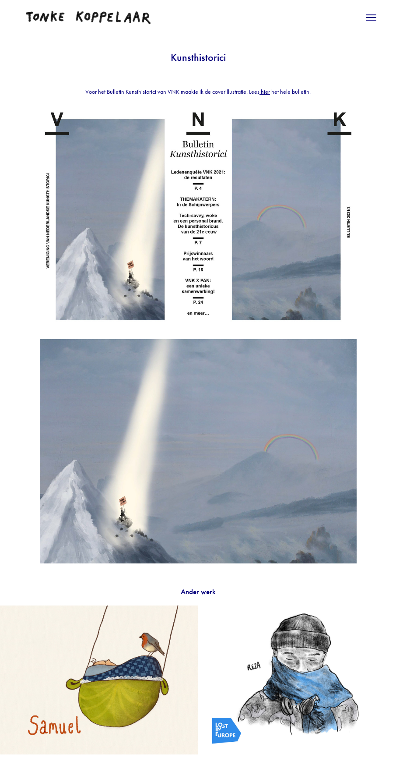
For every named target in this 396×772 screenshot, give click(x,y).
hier (264, 92)
